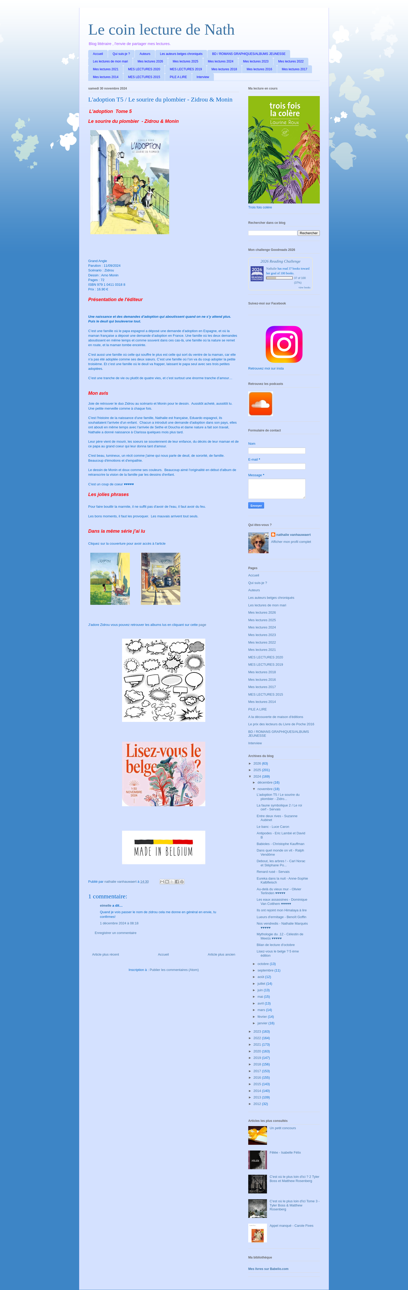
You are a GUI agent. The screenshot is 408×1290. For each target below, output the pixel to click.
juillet (262, 984)
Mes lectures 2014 (105, 77)
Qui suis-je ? (121, 54)
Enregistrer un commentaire (115, 933)
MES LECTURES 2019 (186, 69)
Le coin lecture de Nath (161, 29)
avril (261, 1003)
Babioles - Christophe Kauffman (280, 844)
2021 (257, 1044)
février (263, 1017)
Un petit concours (283, 1128)
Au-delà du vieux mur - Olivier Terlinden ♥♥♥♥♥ (279, 891)
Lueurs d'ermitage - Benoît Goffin (281, 917)
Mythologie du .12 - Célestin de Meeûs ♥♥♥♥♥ (280, 936)
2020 (257, 1051)
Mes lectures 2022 (291, 61)
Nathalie (271, 268)
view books (304, 287)
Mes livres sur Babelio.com (268, 1269)
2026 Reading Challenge (280, 261)
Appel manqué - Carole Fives (291, 1226)
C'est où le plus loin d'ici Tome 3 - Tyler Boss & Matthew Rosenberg (295, 1205)
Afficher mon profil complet (291, 542)
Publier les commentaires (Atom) (174, 970)
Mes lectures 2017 (294, 69)
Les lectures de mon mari (110, 61)
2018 (257, 1064)
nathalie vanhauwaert (293, 535)
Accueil (98, 54)
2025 (257, 770)
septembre (266, 970)
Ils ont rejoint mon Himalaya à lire (282, 910)
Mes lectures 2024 (220, 61)
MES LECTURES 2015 (144, 77)
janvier (263, 1023)
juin (261, 990)
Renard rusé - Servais (273, 872)
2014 (257, 1091)
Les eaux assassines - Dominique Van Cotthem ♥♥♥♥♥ (282, 902)
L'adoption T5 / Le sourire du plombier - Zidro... (278, 797)
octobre (264, 964)
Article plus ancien (221, 954)
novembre (265, 789)
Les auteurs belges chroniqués (181, 54)
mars (262, 1010)
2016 (257, 1077)
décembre (265, 782)
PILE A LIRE (178, 77)
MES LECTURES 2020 (144, 69)
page (202, 625)
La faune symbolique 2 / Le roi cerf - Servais (279, 807)
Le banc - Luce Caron (273, 827)
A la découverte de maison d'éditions (275, 717)
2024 (257, 776)
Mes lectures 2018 (224, 69)
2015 (257, 1084)
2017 (257, 1071)
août (261, 977)
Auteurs (144, 54)
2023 (257, 1031)
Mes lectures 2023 (256, 61)
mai (261, 997)
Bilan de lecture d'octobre (276, 945)
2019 (257, 1058)
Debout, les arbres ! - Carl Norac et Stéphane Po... (281, 863)
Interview (203, 77)
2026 (257, 763)
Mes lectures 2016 (259, 69)
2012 (257, 1104)
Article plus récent (105, 954)
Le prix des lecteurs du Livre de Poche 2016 (281, 724)
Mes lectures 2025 (185, 61)
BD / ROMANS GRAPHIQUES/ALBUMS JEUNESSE (248, 54)
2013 (257, 1097)
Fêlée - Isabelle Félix (285, 1152)
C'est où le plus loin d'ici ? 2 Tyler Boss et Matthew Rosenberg (294, 1179)
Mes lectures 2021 (105, 69)
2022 (257, 1038)
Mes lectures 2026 (150, 61)
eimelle (105, 905)
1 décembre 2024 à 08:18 (119, 923)
